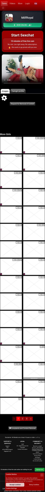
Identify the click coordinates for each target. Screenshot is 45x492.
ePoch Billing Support (7, 449)
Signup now (39, 469)
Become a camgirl (37, 446)
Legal (22, 444)
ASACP (37, 452)
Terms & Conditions (37, 453)
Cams (4, 3)
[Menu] (3, 8)
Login (27, 3)
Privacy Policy (37, 455)
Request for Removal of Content (22, 104)
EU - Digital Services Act (22, 445)
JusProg (37, 437)
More (20, 3)
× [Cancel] (41, 475)
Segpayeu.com (7, 451)
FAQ (8, 447)
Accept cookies (15, 485)
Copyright (22, 447)
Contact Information (22, 449)
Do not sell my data (37, 460)
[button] (35, 3)
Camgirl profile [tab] (18, 91)
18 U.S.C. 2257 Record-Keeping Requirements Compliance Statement (37, 449)
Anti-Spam (37, 457)
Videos (12, 3)
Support (7, 446)
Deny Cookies (34, 485)
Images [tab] (5, 91)
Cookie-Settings (37, 459)
